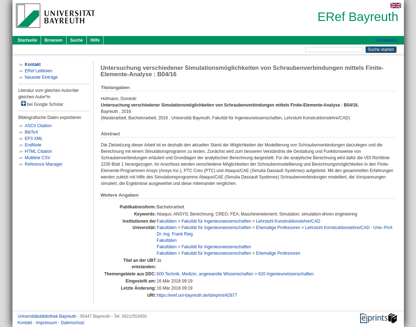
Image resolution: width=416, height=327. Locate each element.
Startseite (27, 40)
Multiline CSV (38, 157)
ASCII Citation (38, 125)
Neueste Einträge (41, 77)
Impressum (47, 322)
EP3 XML (34, 138)
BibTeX (31, 132)
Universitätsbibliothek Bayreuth (48, 316)
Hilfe (95, 40)
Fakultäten (167, 221)
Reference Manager (44, 164)
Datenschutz (73, 322)
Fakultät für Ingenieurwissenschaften (216, 221)
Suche (76, 40)
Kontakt (25, 322)
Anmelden (386, 40)
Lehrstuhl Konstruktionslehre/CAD (288, 221)
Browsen (53, 40)
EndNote (33, 144)
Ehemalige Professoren (278, 227)
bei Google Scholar (42, 104)
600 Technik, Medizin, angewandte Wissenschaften (205, 273)
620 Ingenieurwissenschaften (286, 273)
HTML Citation (38, 151)
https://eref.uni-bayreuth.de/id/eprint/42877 (197, 295)
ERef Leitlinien (38, 70)
